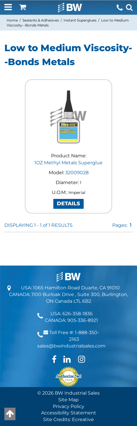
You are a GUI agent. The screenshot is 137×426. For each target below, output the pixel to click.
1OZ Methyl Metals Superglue (68, 162)
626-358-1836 (77, 313)
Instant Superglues (80, 20)
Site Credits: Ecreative (68, 419)
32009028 (77, 172)
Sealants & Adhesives (40, 20)
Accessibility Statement (68, 413)
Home (12, 20)
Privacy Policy (68, 406)
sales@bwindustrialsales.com (71, 346)
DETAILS (68, 203)
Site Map (68, 399)
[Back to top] (9, 414)
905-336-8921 (82, 320)
